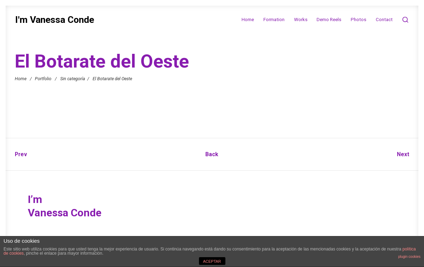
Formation (274, 19)
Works (300, 19)
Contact (384, 19)
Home (248, 19)
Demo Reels (329, 19)
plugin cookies (409, 257)
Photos (358, 19)
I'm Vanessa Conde (54, 20)
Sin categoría (72, 78)
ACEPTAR (212, 261)
